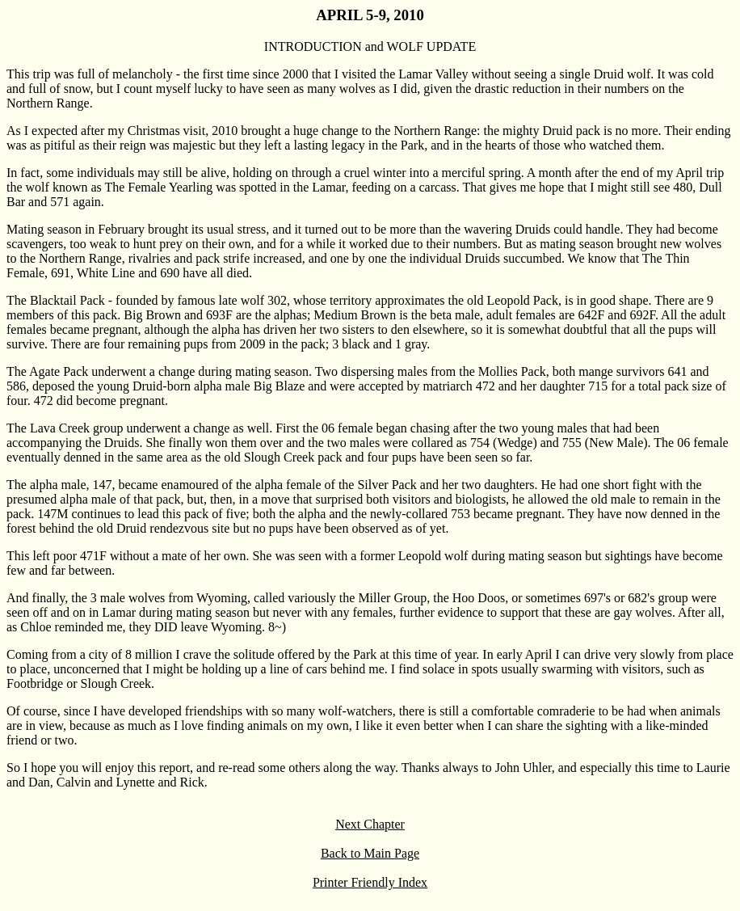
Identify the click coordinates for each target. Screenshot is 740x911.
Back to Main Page (370, 853)
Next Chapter (370, 824)
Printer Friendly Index (370, 882)
